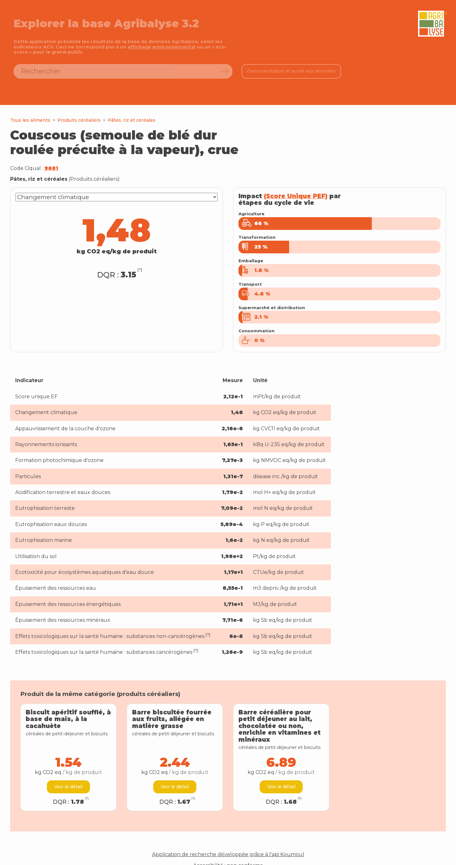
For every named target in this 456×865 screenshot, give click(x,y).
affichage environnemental (161, 47)
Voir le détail (68, 773)
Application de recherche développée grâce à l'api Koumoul (228, 841)
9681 (51, 168)
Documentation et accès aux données (291, 71)
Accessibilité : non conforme (228, 852)
